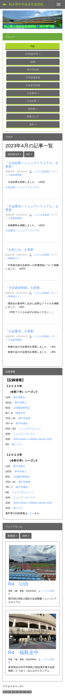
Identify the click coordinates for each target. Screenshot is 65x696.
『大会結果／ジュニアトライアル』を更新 (31, 164)
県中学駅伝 (19, 397)
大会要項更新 (15, 218)
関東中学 (20, 413)
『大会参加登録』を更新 (22, 287)
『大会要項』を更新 (19, 331)
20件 (25, 535)
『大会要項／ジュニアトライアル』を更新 (31, 208)
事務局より (14, 258)
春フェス (16, 444)
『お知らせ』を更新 (19, 249)
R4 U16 (18, 584)
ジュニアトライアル (24, 433)
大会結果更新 (15, 175)
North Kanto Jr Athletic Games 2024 (32, 502)
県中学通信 (22, 423)
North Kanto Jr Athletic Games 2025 (32, 439)
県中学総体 (24, 418)
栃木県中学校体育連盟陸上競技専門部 (30, 4)
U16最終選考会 (21, 407)
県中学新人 (21, 402)
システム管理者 (39, 171)
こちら (30, 513)
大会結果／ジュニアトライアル (22, 187)
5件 (29, 154)
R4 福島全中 (23, 652)
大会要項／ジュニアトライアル (22, 230)
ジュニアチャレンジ (30, 428)
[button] (33, 93)
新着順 (12, 535)
